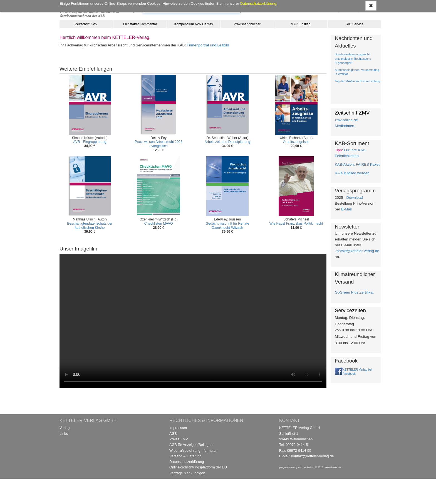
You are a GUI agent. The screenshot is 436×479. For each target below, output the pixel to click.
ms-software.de (332, 467)
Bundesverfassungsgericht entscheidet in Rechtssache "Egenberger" (353, 58)
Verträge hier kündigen (187, 473)
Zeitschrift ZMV (86, 24)
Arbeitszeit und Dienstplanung (227, 142)
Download (354, 197)
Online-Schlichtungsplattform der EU (198, 467)
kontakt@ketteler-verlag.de (357, 251)
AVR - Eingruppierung (89, 142)
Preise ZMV (178, 439)
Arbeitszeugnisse (296, 142)
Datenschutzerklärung (186, 462)
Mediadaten (344, 126)
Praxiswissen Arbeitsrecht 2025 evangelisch (158, 144)
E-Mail (346, 209)
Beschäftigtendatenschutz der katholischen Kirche (89, 226)
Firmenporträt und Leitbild (208, 45)
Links (64, 433)
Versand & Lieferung (185, 456)
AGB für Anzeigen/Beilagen (190, 445)
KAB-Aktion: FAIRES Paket (357, 164)
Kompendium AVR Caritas (193, 24)
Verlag (65, 428)
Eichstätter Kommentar (140, 24)
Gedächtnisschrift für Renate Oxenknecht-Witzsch (227, 226)
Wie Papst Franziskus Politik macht (296, 223)
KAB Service (354, 24)
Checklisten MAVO (158, 223)
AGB (173, 433)
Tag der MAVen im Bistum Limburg (357, 81)
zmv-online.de (346, 120)
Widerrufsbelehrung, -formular (193, 450)
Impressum (178, 428)
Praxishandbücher (247, 24)
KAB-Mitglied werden (352, 173)
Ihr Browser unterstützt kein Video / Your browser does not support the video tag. (193, 321)
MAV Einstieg (300, 24)
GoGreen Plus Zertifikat (354, 292)
